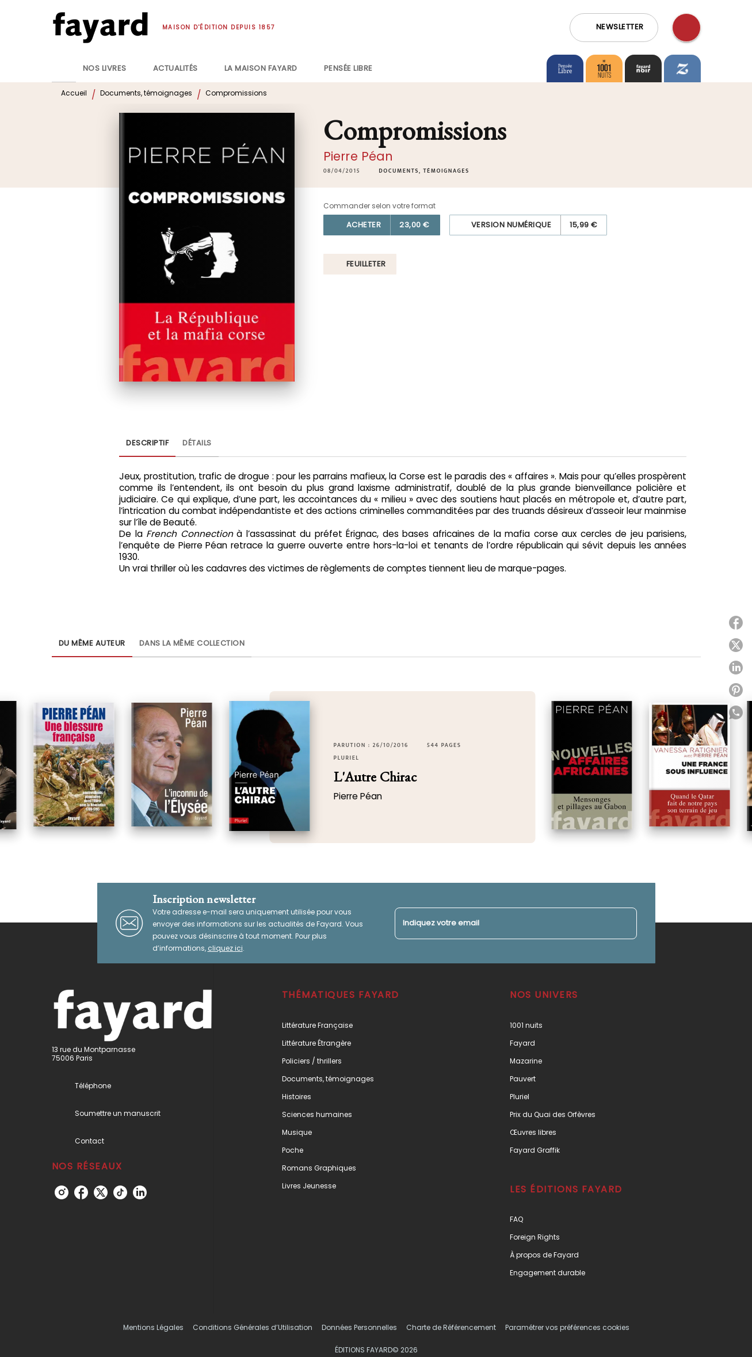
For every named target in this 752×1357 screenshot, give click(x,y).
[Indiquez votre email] (501, 923)
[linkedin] (140, 1192)
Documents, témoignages (146, 93)
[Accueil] (100, 27)
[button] (614, 27)
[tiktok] (120, 1192)
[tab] (64, 68)
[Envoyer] (623, 923)
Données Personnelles (359, 1327)
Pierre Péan (358, 156)
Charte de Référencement (451, 1327)
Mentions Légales (153, 1327)
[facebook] (81, 1192)
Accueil (74, 93)
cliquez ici (225, 948)
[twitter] (100, 1192)
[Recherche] (686, 27)
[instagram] (61, 1192)
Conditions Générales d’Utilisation (252, 1327)
